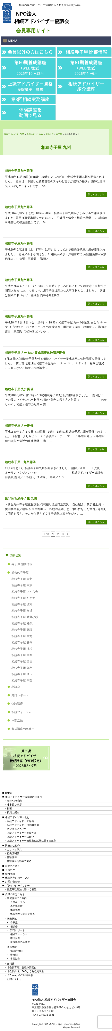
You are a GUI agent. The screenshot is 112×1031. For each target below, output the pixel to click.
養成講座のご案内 (17, 898)
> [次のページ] (68, 534)
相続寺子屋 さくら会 (24, 591)
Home (8, 793)
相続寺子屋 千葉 (21, 680)
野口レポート (20, 695)
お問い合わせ (12, 881)
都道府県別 (16, 950)
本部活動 (17, 720)
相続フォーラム (21, 712)
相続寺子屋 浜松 (21, 648)
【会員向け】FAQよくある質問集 (25, 971)
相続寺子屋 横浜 (21, 610)
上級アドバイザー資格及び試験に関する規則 (31, 840)
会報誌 (10, 963)
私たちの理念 (14, 800)
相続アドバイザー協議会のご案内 (23, 796)
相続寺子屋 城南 (21, 604)
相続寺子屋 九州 (21, 667)
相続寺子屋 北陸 (21, 629)
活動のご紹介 (12, 866)
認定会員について (17, 829)
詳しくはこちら (96, 194)
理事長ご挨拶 (14, 804)
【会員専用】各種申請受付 (21, 967)
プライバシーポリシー (17, 885)
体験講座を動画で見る (30, 112)
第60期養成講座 (30, 67)
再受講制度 (13, 853)
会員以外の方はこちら (30, 52)
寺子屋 (14, 922)
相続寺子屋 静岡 (21, 642)
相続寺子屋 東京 (21, 585)
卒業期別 (15, 958)
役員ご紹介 (13, 812)
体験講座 (17, 703)
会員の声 (10, 870)
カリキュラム (14, 849)
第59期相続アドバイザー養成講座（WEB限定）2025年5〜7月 (26, 758)
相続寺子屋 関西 (21, 655)
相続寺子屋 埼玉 (21, 674)
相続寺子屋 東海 (21, 636)
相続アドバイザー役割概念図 (23, 825)
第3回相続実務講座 (30, 99)
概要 (9, 808)
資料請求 (10, 873)
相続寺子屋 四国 (21, 661)
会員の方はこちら (15, 894)
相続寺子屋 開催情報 (86, 52)
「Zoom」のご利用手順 (20, 975)
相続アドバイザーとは (17, 817)
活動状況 (15, 555)
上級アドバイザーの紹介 (20, 836)
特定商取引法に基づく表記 (21, 889)
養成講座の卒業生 (22, 728)
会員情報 (12, 947)
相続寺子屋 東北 (21, 579)
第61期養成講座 (86, 67)
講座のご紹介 (12, 845)
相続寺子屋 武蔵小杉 (24, 617)
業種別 (14, 954)
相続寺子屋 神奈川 (23, 623)
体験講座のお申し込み (17, 877)
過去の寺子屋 (20, 572)
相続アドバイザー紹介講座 (86, 86)
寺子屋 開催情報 (21, 564)
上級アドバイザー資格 (30, 86)
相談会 (15, 686)
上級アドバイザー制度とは (21, 832)
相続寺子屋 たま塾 (23, 598)
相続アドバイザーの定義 (20, 821)
